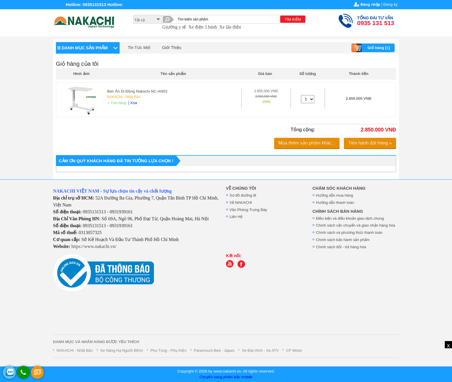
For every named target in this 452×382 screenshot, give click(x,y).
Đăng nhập (370, 4)
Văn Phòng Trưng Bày (248, 210)
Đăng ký (390, 4)
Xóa (133, 103)
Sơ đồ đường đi (242, 195)
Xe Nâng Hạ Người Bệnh (121, 350)
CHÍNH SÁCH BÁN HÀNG (337, 211)
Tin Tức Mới (139, 47)
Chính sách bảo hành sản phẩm (343, 240)
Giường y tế (174, 27)
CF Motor (294, 350)
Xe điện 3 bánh (202, 27)
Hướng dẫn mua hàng (334, 195)
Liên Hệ (235, 216)
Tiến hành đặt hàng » (370, 142)
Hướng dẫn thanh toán (335, 202)
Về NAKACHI (240, 202)
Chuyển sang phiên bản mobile (226, 377)
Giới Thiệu (171, 47)
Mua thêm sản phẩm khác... (307, 142)
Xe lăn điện (230, 27)
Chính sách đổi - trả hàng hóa (341, 247)
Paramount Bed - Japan (214, 350)
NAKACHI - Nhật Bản (123, 97)
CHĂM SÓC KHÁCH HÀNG (339, 188)
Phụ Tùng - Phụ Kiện (168, 350)
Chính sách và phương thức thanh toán (349, 232)
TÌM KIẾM (293, 19)
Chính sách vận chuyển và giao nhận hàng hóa (355, 225)
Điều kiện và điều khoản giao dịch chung (350, 218)
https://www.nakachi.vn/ (93, 246)
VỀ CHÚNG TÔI (241, 188)
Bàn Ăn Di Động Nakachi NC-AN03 (137, 91)
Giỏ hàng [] (371, 48)
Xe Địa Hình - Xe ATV (260, 350)
